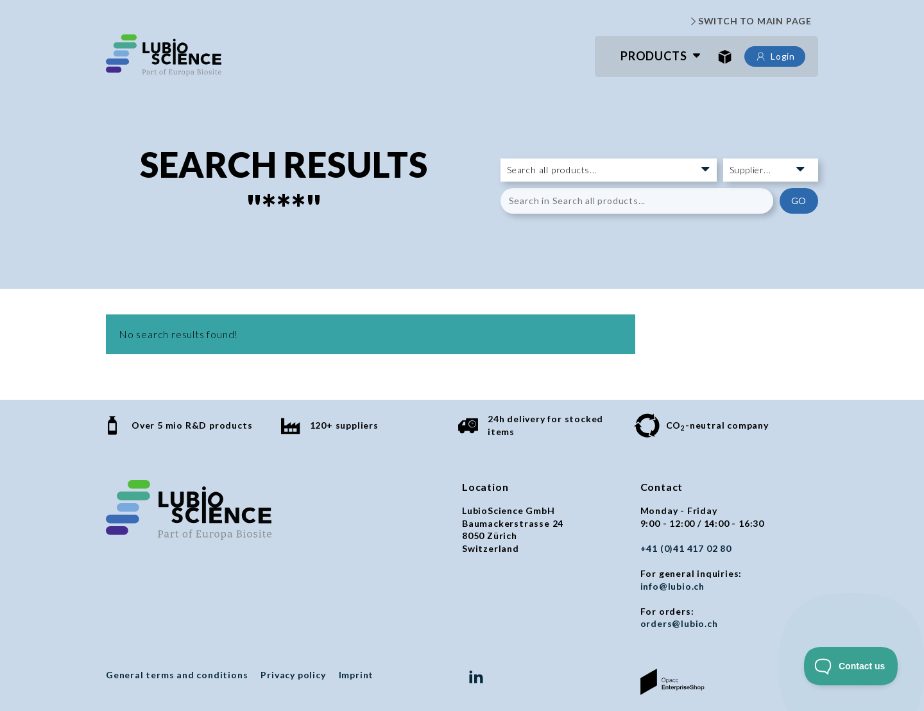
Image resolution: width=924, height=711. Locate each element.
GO (799, 200)
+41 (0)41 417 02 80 (686, 548)
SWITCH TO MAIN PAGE (749, 21)
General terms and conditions (177, 674)
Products (653, 56)
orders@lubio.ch (679, 623)
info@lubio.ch (672, 586)
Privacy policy (293, 674)
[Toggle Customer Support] (851, 666)
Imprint (356, 674)
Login (775, 56)
